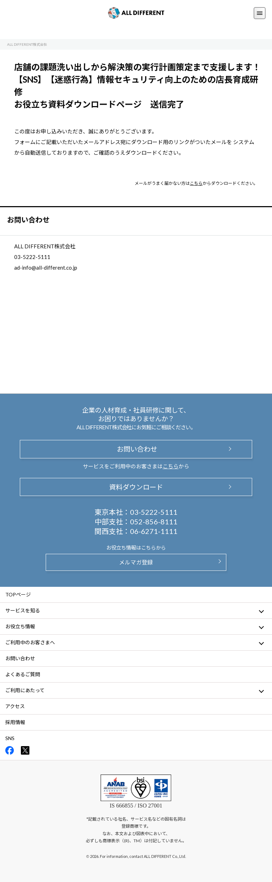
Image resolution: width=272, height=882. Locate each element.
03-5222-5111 (153, 512)
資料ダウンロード (136, 487)
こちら (196, 183)
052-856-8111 (153, 521)
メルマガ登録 (136, 562)
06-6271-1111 (153, 531)
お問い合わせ (136, 449)
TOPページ (18, 594)
